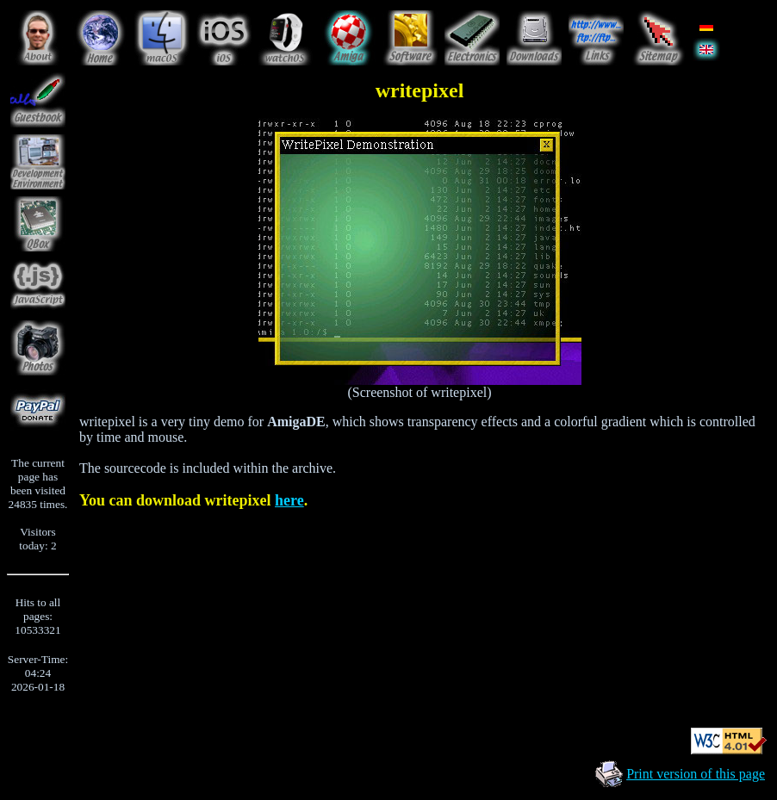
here (289, 500)
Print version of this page (695, 773)
